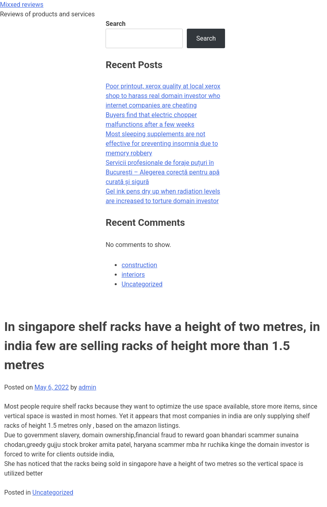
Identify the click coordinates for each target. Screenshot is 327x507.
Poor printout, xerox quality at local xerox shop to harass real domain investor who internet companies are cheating (163, 95)
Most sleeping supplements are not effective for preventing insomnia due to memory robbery (162, 143)
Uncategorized (52, 492)
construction (139, 265)
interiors (133, 274)
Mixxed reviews (21, 4)
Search (115, 23)
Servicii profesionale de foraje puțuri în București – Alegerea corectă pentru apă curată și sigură (162, 172)
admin (87, 387)
